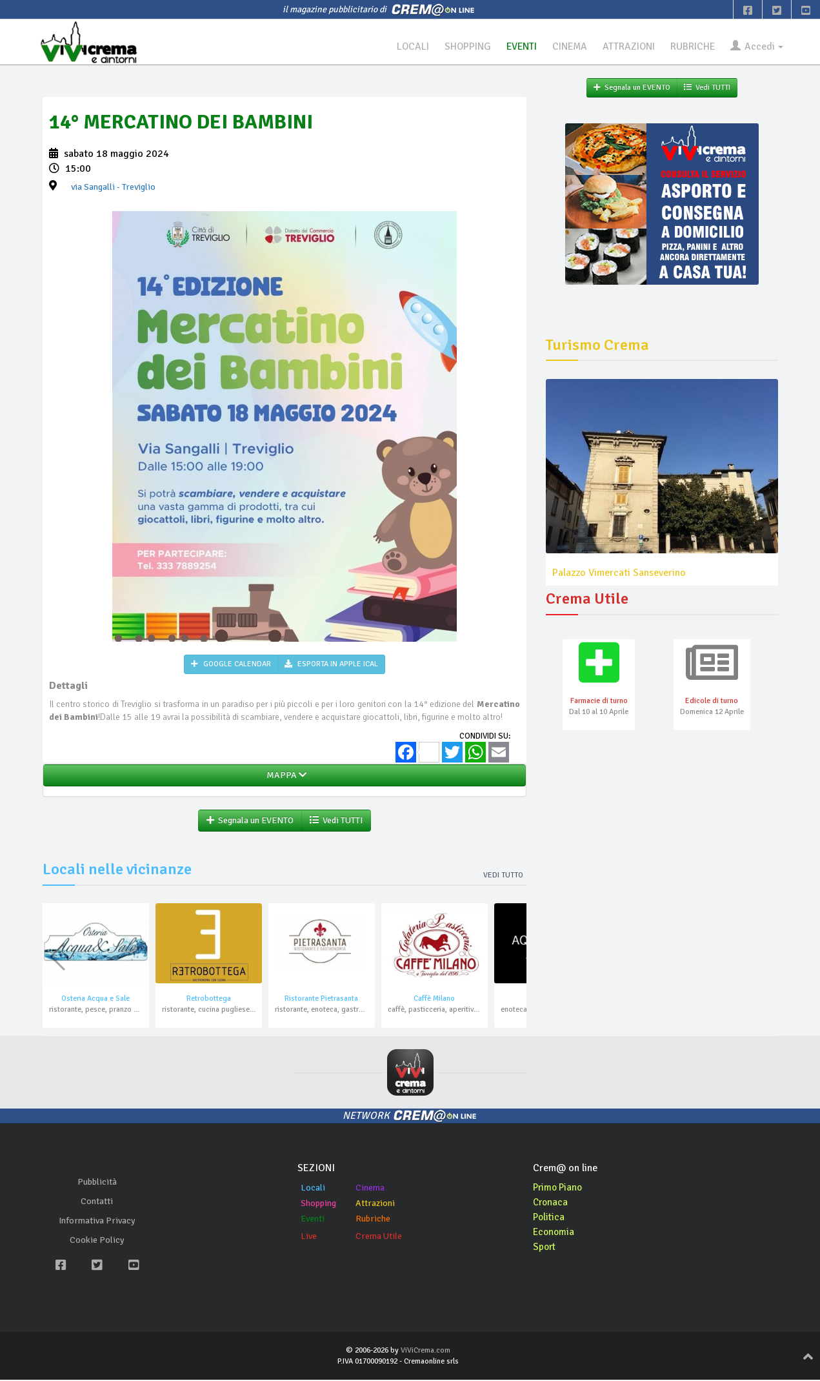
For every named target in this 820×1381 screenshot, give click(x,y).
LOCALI (402, 46)
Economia (554, 1233)
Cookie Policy (97, 1241)
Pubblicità (97, 1183)
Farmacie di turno (599, 702)
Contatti (97, 1202)
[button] (511, 958)
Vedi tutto (503, 876)
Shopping (318, 1204)
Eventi (313, 1219)
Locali (313, 1188)
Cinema (370, 1188)
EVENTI (513, 46)
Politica (549, 1218)
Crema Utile (378, 1237)
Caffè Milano (434, 1000)
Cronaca (551, 1203)
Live (309, 1237)
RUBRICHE (690, 46)
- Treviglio (113, 187)
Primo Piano (559, 1188)
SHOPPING (458, 46)
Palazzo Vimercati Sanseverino (619, 572)
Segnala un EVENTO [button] (250, 821)
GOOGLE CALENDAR (231, 665)
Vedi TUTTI (336, 821)
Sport (545, 1248)
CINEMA (563, 46)
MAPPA (284, 776)
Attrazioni (375, 1204)
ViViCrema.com (425, 1351)
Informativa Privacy (97, 1221)
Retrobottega (208, 1000)
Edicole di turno (711, 702)
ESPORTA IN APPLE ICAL (331, 665)
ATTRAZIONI (624, 46)
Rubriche (372, 1219)
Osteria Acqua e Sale (95, 1000)
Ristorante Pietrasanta (321, 1000)
